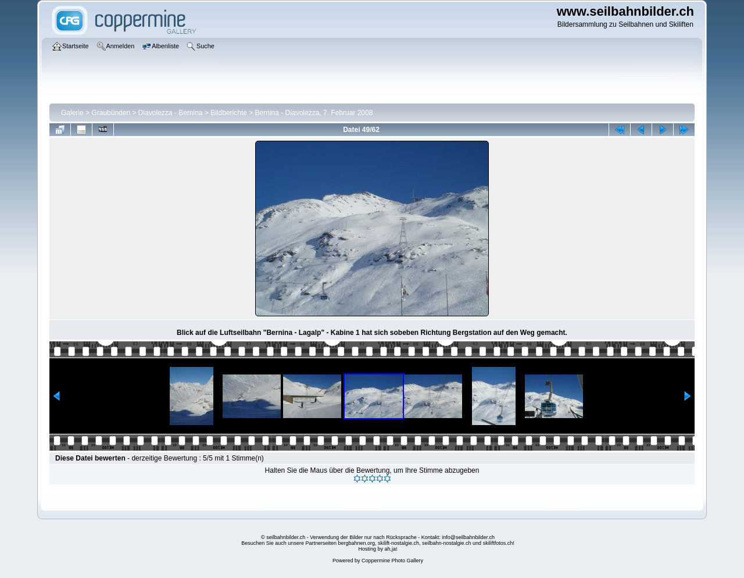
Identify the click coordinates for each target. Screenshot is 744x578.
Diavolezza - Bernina (170, 113)
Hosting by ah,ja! (377, 549)
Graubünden (110, 113)
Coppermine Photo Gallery (392, 560)
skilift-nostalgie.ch (398, 543)
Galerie (72, 113)
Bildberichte (228, 113)
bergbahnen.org (356, 543)
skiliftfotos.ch (498, 543)
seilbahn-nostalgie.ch (446, 543)
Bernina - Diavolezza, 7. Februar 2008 (314, 113)
